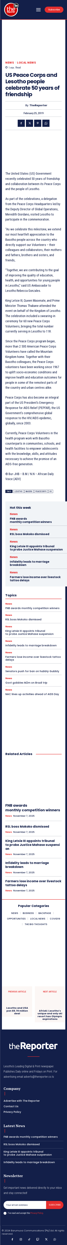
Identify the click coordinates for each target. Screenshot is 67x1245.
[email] (25, 1205)
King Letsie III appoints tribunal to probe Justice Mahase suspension (36, 547)
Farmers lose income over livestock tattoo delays (35, 578)
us (50, 491)
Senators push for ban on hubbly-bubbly (32, 671)
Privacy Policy (36, 1213)
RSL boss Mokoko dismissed (29, 534)
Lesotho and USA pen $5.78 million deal (17, 1011)
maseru (29, 491)
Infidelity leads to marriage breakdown (29, 563)
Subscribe (55, 1204)
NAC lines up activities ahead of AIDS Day (32, 694)
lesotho (18, 491)
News (9, 62)
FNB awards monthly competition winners (31, 520)
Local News (26, 62)
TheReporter (38, 105)
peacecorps (41, 491)
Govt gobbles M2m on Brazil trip (26, 682)
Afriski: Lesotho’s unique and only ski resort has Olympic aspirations (50, 1015)
